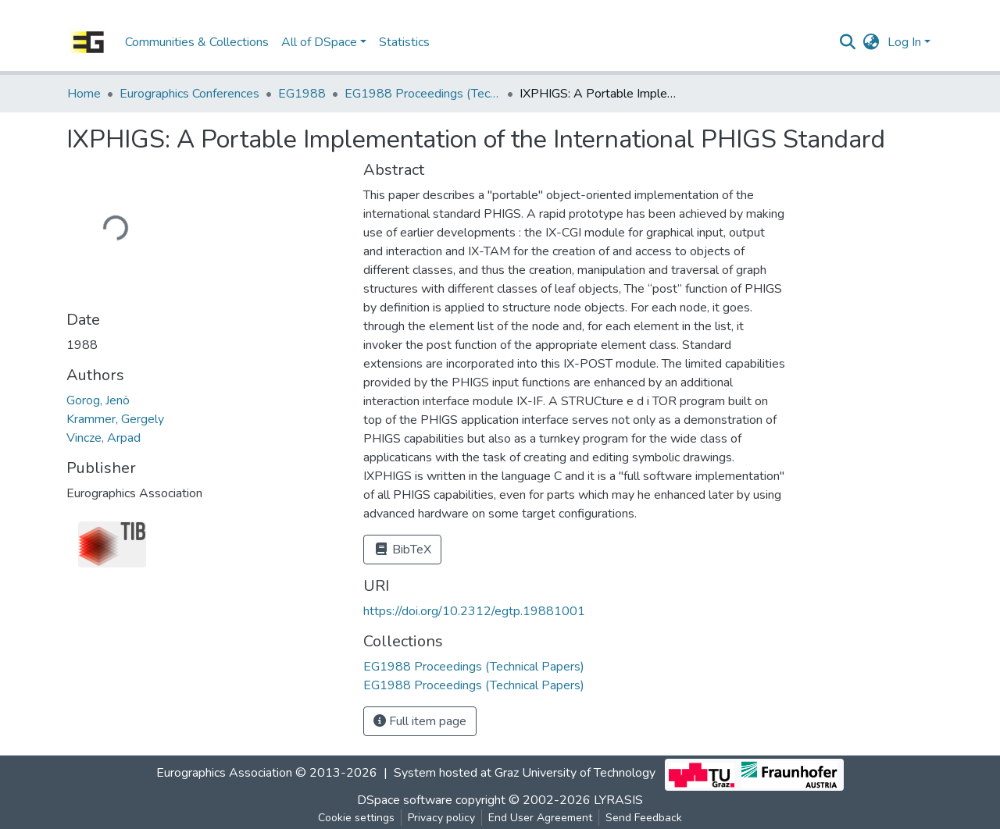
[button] (871, 42)
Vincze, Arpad (103, 438)
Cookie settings (356, 817)
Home (84, 93)
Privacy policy (441, 817)
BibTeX (402, 549)
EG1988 (302, 93)
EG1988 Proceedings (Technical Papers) (423, 93)
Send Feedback (643, 817)
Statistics (404, 42)
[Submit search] (848, 42)
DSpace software (404, 800)
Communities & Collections (197, 42)
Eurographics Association (224, 773)
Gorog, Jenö (98, 400)
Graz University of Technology (575, 773)
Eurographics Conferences (189, 93)
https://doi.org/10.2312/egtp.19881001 (474, 611)
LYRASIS (618, 800)
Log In (904, 42)
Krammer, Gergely (115, 419)
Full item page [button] (419, 721)
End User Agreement (540, 817)
